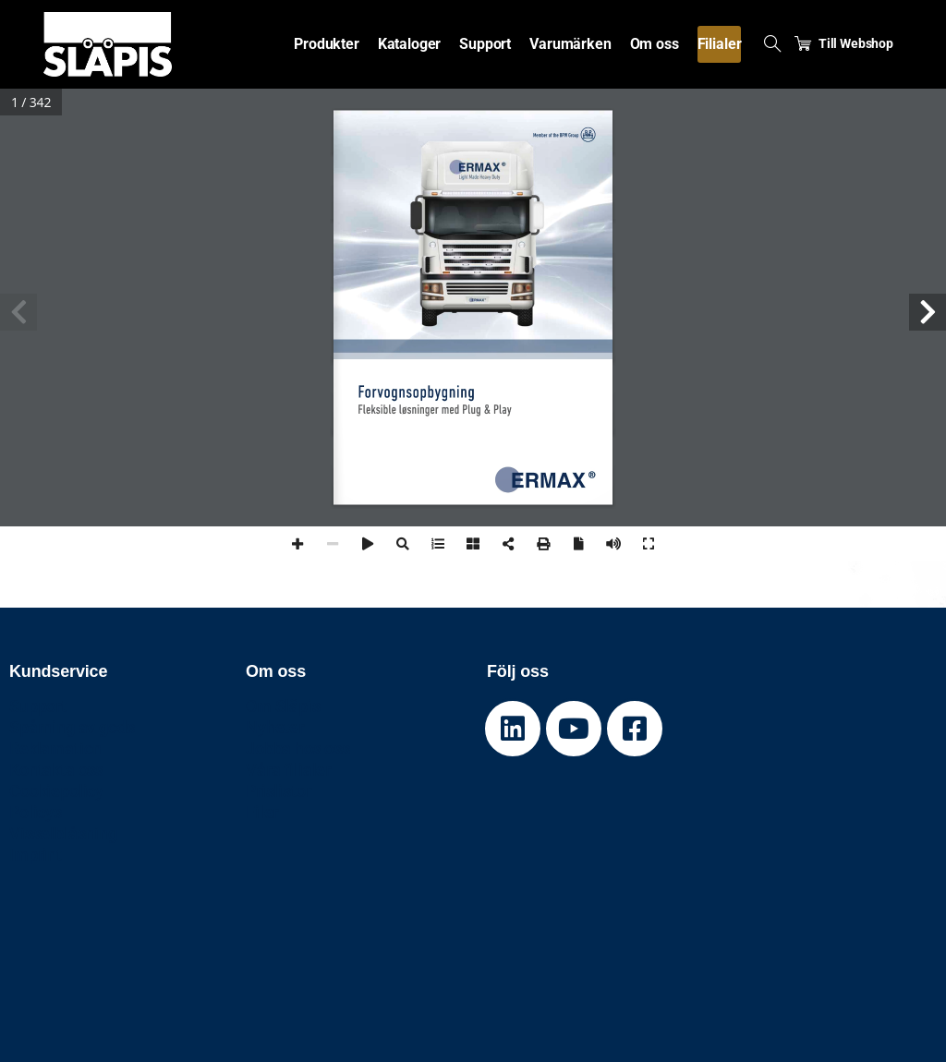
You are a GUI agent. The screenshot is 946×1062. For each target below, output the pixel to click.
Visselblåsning (63, 833)
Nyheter (275, 727)
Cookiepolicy (56, 791)
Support (38, 706)
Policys (35, 812)
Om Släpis (283, 706)
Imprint (35, 854)
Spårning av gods (71, 727)
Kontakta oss (56, 769)
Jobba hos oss (298, 748)
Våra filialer (288, 769)
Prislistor (278, 791)
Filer (262, 812)
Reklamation (55, 748)
